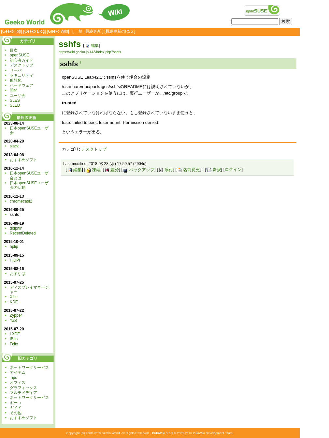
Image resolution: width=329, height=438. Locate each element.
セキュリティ (21, 75)
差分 (111, 169)
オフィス (17, 382)
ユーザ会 (17, 95)
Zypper (16, 315)
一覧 (78, 31)
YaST (14, 320)
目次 (14, 50)
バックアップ (138, 169)
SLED (15, 105)
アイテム (17, 372)
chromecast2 (21, 201)
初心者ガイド (21, 60)
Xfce (14, 297)
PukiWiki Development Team (213, 433)
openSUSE (19, 55)
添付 (165, 169)
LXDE (15, 334)
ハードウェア (21, 85)
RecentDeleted (23, 233)
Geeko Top (11, 31)
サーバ (15, 70)
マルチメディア (23, 392)
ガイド (15, 407)
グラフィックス (23, 387)
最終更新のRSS (119, 31)
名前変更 (188, 169)
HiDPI (15, 260)
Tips (13, 377)
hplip (14, 246)
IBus (14, 339)
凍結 (92, 169)
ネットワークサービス (29, 367)
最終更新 (93, 31)
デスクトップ (94, 149)
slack (14, 146)
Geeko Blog (34, 31)
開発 (14, 90)
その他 (15, 413)
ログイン (233, 169)
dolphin (16, 228)
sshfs (70, 44)
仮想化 (15, 80)
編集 (91, 45)
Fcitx (14, 344)
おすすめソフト (23, 160)
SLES (15, 100)
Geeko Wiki (58, 31)
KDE (14, 302)
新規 (213, 169)
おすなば (17, 273)
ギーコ (15, 402)
